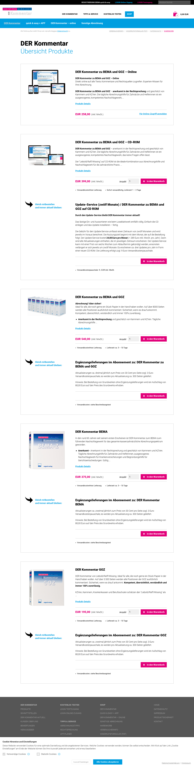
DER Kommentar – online (63, 23)
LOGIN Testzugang (144, 2)
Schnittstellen (28, 713)
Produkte (26, 709)
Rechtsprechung (69, 730)
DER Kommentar (70, 14)
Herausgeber (27, 730)
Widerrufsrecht (63, 31)
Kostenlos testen (112, 14)
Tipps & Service (90, 14)
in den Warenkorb (156, 181)
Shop (129, 14)
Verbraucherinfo (116, 31)
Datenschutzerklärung (171, 763)
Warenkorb (169, 31)
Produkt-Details (83, 103)
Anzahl (122, 181)
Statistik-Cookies (47, 754)
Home (156, 705)
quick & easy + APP (35, 23)
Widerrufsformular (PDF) (137, 31)
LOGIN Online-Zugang (123, 2)
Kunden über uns (29, 721)
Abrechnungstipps (70, 725)
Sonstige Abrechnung (92, 23)
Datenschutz (155, 31)
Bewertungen (28, 725)
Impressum (186, 763)
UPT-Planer (66, 734)
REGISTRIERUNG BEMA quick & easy (96, 2)
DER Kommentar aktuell (33, 717)
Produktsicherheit (164, 717)
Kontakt (158, 721)
